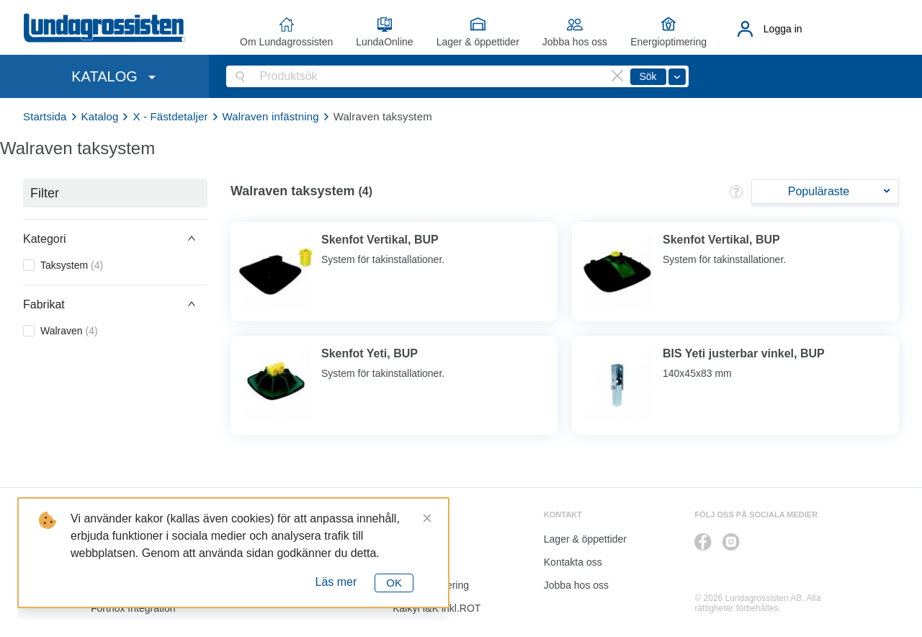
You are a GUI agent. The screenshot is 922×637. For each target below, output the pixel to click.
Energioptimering (668, 42)
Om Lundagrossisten (286, 42)
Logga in (783, 29)
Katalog (100, 116)
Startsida (45, 116)
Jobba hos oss (574, 42)
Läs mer (336, 582)
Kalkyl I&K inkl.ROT (436, 608)
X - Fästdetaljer (170, 116)
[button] (115, 238)
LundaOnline (384, 42)
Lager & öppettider (478, 42)
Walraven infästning (271, 116)
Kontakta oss (573, 562)
